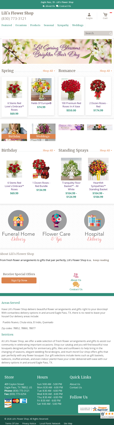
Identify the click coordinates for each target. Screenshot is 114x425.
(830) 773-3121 (13, 18)
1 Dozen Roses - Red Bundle (41, 184)
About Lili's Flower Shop (17, 254)
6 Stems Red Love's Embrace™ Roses (14, 106)
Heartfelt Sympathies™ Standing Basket (98, 186)
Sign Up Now (19, 280)
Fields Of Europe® (41, 103)
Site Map (68, 423)
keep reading (101, 260)
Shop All (49, 70)
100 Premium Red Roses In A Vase (71, 105)
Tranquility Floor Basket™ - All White (71, 186)
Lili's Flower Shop (17, 13)
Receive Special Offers (19, 274)
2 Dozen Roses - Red (98, 105)
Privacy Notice (29, 423)
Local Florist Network (50, 423)
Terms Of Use (12, 423)
